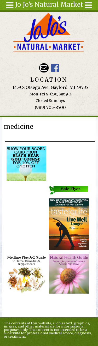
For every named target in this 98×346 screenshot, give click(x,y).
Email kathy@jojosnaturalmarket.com (43, 67)
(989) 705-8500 (50, 107)
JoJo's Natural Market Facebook (55, 67)
